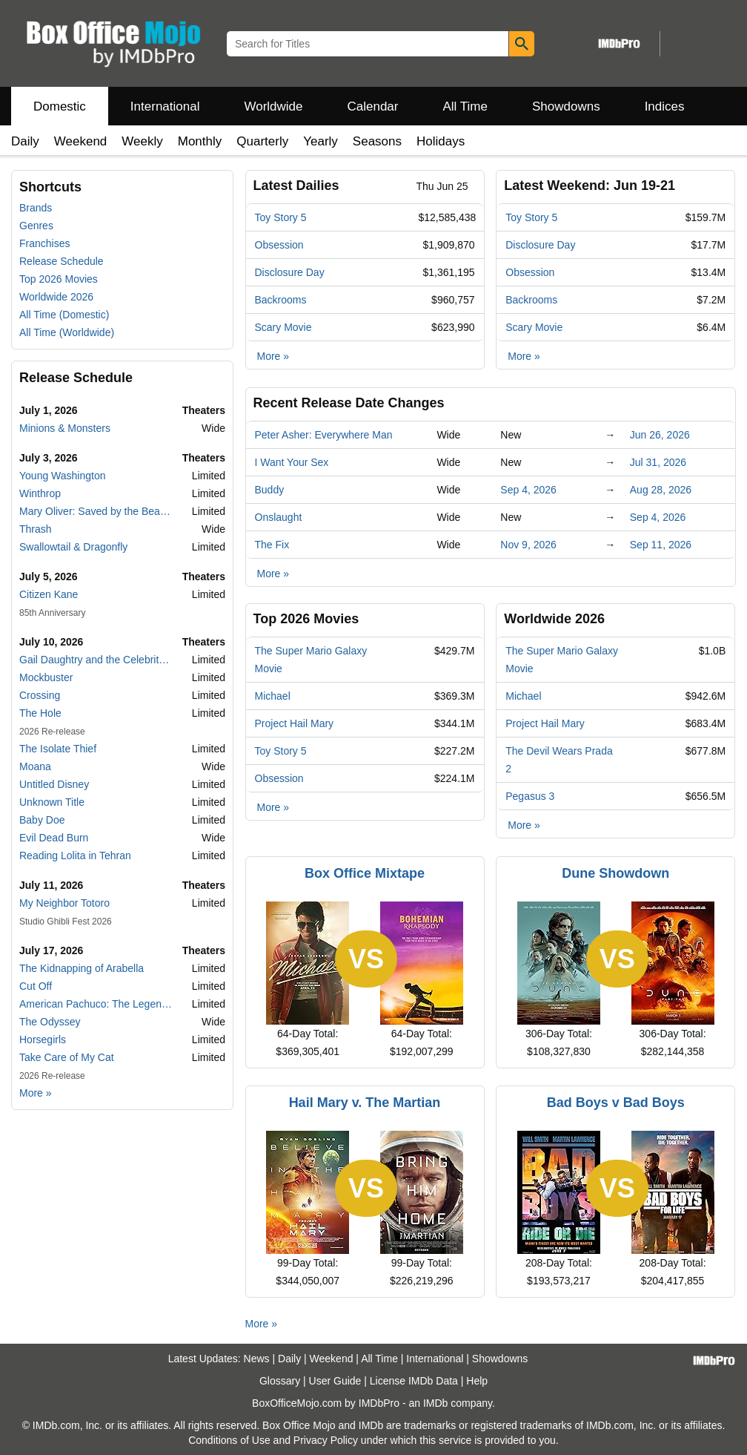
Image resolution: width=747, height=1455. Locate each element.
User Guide (335, 1381)
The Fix (272, 545)
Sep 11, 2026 (660, 545)
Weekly (142, 141)
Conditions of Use (229, 1440)
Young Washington (62, 476)
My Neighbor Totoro (64, 903)
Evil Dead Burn (53, 838)
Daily (25, 141)
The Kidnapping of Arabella (81, 968)
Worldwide (273, 106)
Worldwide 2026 (56, 297)
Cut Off (35, 986)
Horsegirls (42, 1039)
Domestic (59, 106)
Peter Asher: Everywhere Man (324, 435)
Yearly (320, 141)
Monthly (200, 141)
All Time (465, 106)
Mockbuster (46, 677)
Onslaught (278, 517)
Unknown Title (51, 802)
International (165, 106)
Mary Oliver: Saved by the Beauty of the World (96, 511)
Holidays (440, 141)
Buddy (270, 490)
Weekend (80, 141)
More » (35, 1093)
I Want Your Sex (292, 462)
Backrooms (281, 300)
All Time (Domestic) (64, 315)
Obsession (279, 245)
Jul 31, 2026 (658, 462)
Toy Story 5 (281, 217)
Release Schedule (61, 261)
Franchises (44, 243)
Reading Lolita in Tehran (75, 855)
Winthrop (40, 493)
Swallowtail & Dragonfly (73, 547)
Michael (272, 696)
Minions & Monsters (64, 428)
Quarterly (262, 141)
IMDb (435, 1403)
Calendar (373, 106)
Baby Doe (41, 820)
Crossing (39, 695)
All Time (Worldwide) (66, 332)
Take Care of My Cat (66, 1057)
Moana (35, 766)
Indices (665, 106)
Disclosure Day (290, 272)
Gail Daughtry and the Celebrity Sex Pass (96, 660)
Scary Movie (283, 327)
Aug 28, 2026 (660, 490)
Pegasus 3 (529, 796)
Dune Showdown (615, 873)
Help (477, 1381)
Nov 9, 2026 (528, 545)
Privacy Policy (325, 1440)
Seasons (377, 141)
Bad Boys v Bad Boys (616, 1102)
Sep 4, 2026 (528, 490)
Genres (36, 225)
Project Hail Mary (294, 723)
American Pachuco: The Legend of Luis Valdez (96, 1004)
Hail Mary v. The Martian (365, 1102)
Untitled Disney (54, 784)
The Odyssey (49, 1022)
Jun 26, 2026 (660, 435)
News (257, 1358)
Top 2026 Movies (58, 279)
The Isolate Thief (57, 749)
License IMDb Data (414, 1381)
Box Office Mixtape (365, 873)
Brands (35, 208)
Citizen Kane (48, 594)
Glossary (279, 1381)
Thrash (35, 529)
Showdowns (566, 106)
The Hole (40, 713)
